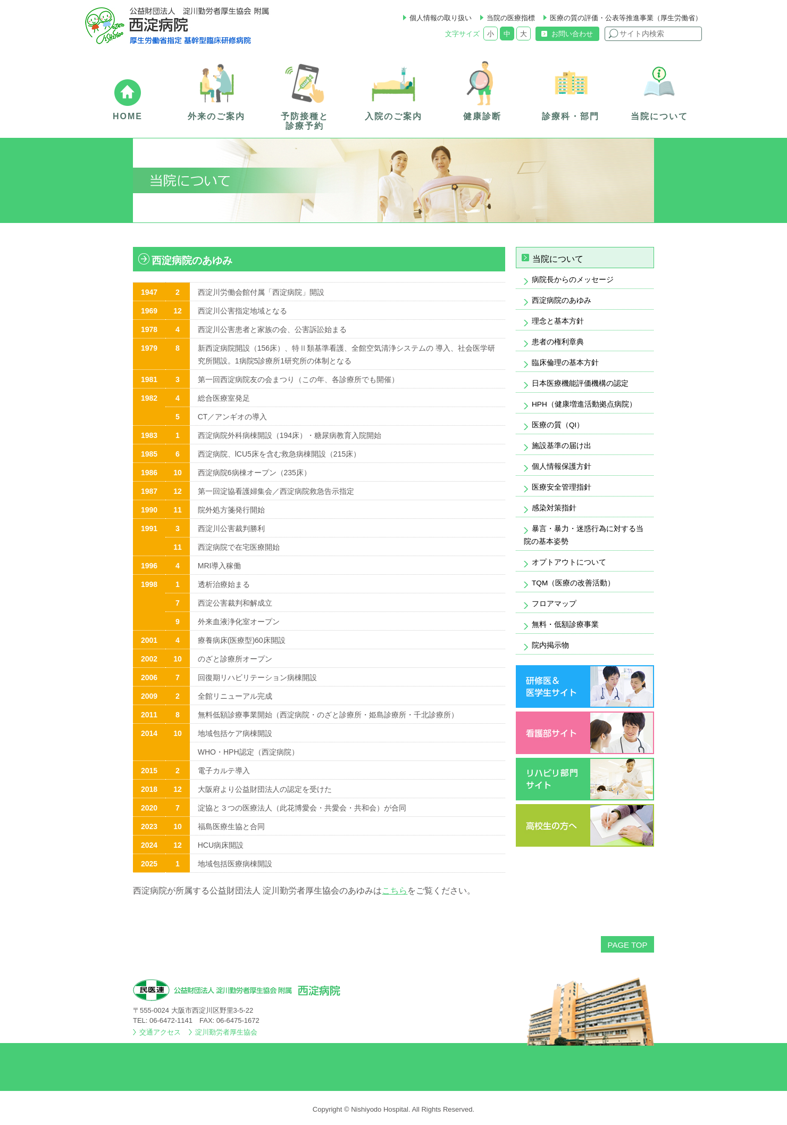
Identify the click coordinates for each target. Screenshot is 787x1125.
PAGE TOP (627, 944)
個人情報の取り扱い (440, 18)
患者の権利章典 (558, 342)
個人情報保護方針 (561, 466)
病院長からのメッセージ (573, 280)
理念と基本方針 (558, 321)
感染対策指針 (554, 508)
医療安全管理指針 (561, 487)
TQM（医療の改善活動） (573, 583)
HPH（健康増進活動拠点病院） (584, 404)
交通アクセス (160, 1032)
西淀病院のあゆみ (561, 300)
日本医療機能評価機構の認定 (580, 383)
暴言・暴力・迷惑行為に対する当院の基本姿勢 (583, 535)
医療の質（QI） (558, 425)
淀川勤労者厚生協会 (226, 1032)
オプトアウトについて (569, 562)
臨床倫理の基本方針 (565, 363)
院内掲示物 (550, 645)
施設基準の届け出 (561, 446)
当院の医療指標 (511, 18)
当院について (557, 258)
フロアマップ (554, 604)
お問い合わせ (572, 34)
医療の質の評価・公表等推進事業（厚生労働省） (626, 18)
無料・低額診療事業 (565, 624)
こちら (394, 890)
